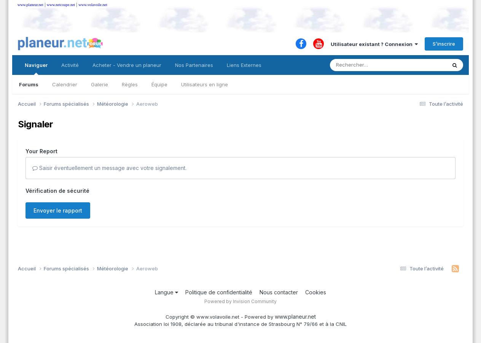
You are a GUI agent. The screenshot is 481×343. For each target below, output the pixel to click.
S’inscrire (444, 44)
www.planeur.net (30, 5)
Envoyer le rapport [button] (57, 210)
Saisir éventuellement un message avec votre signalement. (109, 168)
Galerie (99, 84)
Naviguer (36, 68)
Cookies (315, 292)
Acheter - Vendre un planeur (126, 65)
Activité (70, 65)
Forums (28, 84)
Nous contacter (279, 292)
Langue (166, 292)
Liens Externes (244, 65)
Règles (130, 84)
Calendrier (64, 84)
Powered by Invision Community (240, 301)
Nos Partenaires (194, 65)
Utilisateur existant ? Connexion (374, 44)
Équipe (159, 84)
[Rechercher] (366, 65)
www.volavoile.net (92, 5)
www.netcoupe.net (61, 5)
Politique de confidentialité (218, 292)
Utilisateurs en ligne (204, 84)
